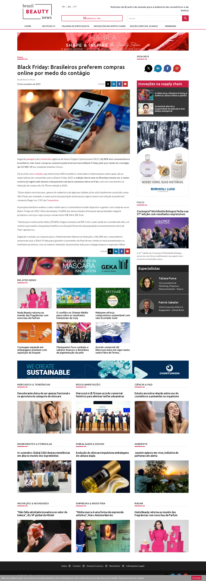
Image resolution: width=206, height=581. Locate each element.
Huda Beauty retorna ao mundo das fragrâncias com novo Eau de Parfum (32, 315)
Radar (20, 57)
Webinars (170, 26)
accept (196, 577)
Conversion (45, 159)
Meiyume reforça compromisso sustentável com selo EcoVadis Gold (112, 315)
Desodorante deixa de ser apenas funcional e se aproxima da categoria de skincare (43, 395)
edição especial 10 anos (144, 26)
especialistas (149, 268)
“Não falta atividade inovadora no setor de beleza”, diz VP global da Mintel (42, 514)
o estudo (38, 173)
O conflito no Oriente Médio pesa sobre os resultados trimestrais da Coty (72, 315)
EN (69, 6)
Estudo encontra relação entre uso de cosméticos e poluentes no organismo (157, 395)
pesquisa (31, 159)
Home (28, 26)
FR (63, 6)
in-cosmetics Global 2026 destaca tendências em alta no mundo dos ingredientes (43, 454)
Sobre (64, 566)
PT (75, 6)
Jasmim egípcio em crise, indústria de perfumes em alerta (156, 454)
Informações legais (135, 566)
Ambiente (141, 443)
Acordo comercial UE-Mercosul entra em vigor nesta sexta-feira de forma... (112, 350)
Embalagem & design (90, 443)
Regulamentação (88, 384)
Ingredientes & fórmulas (34, 443)
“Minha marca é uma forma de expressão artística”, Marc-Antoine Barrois (100, 514)
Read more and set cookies (131, 578)
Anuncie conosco (95, 566)
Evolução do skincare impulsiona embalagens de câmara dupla (102, 454)
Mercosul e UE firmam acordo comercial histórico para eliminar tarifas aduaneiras (100, 395)
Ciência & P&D (144, 384)
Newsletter (92, 18)
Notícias (47, 26)
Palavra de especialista (75, 26)
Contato (77, 566)
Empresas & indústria (90, 503)
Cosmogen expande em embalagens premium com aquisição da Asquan (32, 350)
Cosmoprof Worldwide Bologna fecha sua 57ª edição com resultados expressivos (162, 213)
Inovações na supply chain (109, 26)
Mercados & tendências (33, 384)
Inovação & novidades (33, 503)
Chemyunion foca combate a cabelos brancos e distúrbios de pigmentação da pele (72, 350)
